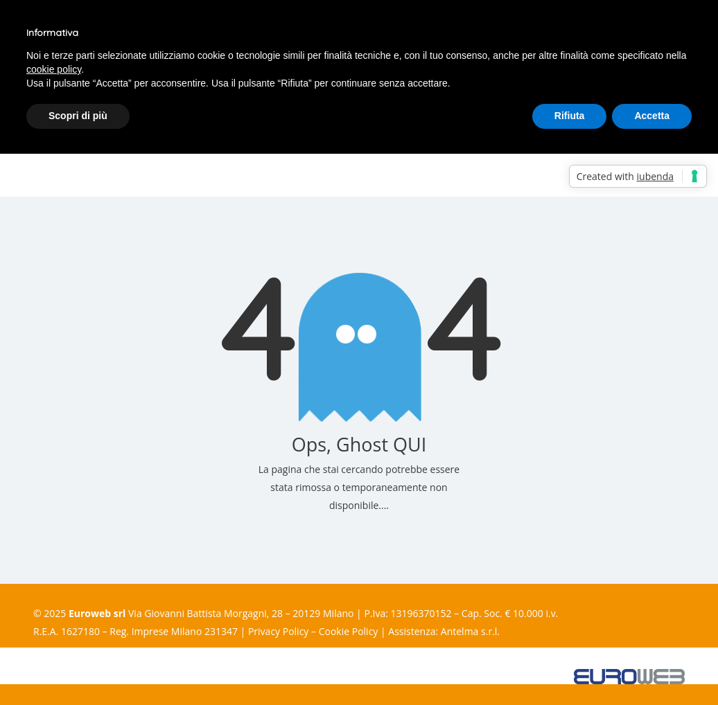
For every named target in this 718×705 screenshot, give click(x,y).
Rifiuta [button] (569, 115)
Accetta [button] (651, 115)
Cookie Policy (348, 631)
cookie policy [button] (53, 69)
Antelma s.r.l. (470, 631)
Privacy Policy (278, 631)
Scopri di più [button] (78, 115)
